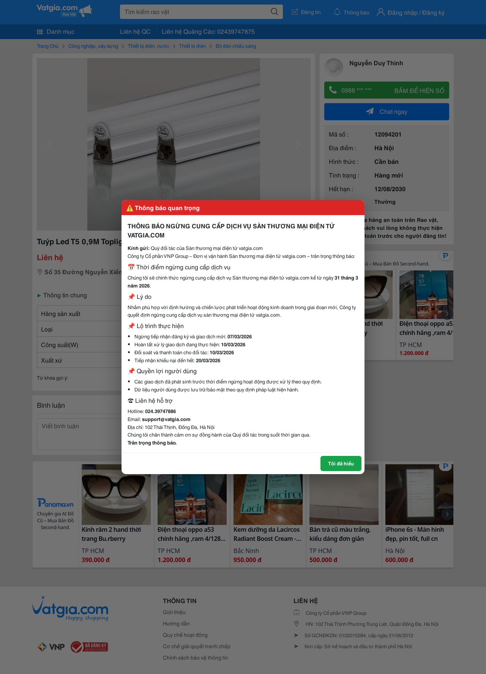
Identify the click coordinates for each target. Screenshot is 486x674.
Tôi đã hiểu (341, 463)
